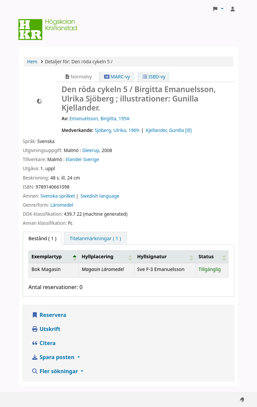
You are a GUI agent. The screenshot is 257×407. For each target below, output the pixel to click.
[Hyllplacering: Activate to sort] (106, 257)
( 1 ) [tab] (42, 238)
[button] (218, 9)
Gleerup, (91, 150)
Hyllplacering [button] (97, 256)
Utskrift (45, 329)
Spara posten (53, 357)
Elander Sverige (82, 159)
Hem (32, 61)
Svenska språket (57, 196)
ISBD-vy (154, 76)
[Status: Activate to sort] (212, 257)
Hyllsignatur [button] (152, 256)
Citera (43, 343)
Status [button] (206, 256)
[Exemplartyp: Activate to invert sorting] (54, 257)
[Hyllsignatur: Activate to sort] (164, 257)
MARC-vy (117, 76)
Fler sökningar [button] (55, 371)
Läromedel (61, 205)
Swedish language (100, 196)
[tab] (95, 238)
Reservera (48, 315)
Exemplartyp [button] (46, 256)
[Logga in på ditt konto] (232, 9)
